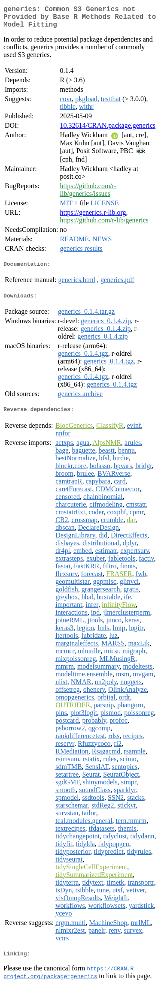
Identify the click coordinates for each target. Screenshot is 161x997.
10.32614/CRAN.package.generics (107, 130)
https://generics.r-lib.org (93, 217)
